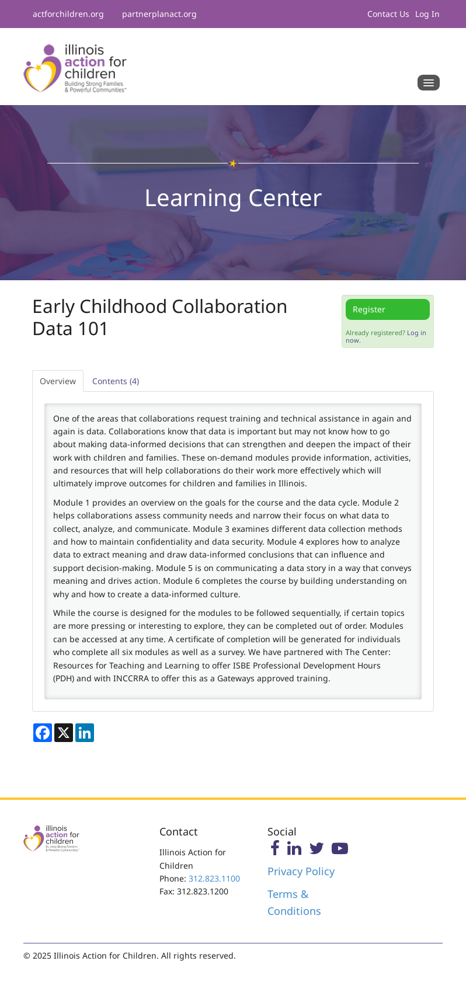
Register (369, 309)
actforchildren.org (68, 13)
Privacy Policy (301, 871)
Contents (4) (115, 380)
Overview (58, 380)
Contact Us (388, 13)
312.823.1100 (214, 878)
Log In (427, 13)
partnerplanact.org (159, 13)
